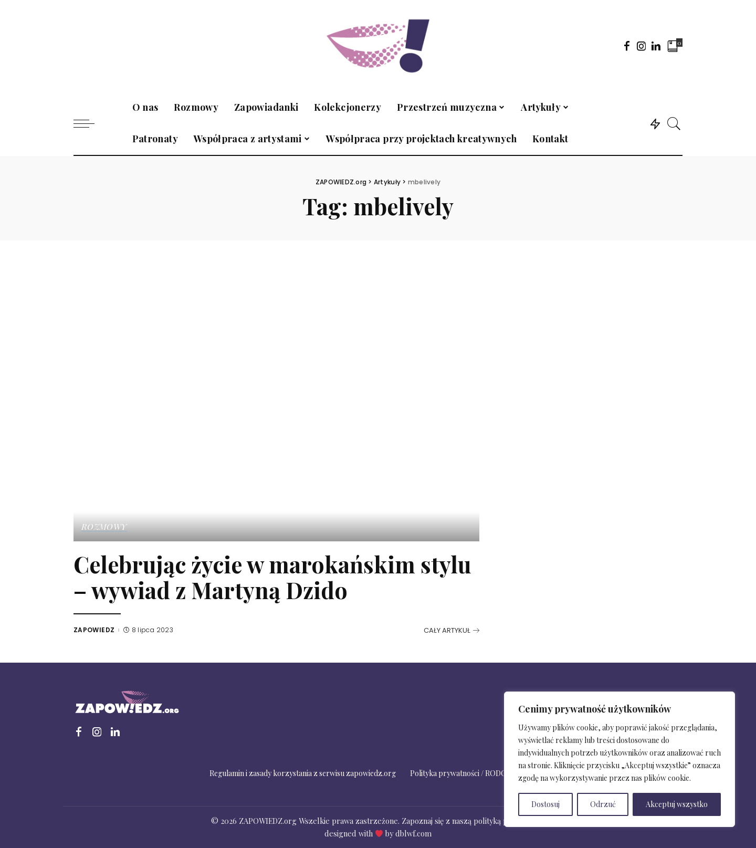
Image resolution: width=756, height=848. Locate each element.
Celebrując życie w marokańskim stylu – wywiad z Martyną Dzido (272, 577)
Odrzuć (603, 804)
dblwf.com (413, 833)
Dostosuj (545, 804)
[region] (619, 759)
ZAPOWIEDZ (94, 630)
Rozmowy (104, 527)
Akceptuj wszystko (677, 804)
